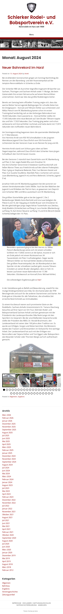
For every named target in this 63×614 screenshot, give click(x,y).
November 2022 (9, 503)
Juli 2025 (5, 435)
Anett (27, 73)
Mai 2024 (6, 473)
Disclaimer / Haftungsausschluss (37, 603)
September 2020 (9, 538)
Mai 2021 (6, 526)
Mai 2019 (6, 558)
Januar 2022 (7, 508)
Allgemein (13, 397)
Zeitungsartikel (8, 594)
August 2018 (7, 564)
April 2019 (6, 561)
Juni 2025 (6, 438)
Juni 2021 (6, 523)
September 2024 (9, 462)
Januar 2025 (7, 453)
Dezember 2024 (8, 456)
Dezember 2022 (8, 500)
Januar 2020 (7, 552)
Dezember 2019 (8, 555)
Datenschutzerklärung (27, 605)
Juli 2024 (5, 467)
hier (39, 280)
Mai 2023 (6, 491)
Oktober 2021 (8, 514)
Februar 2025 (7, 450)
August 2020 (7, 541)
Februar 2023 (7, 497)
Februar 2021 (7, 532)
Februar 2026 (7, 418)
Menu (31, 35)
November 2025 (9, 426)
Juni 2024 (6, 470)
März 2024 (6, 476)
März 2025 (6, 447)
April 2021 (6, 529)
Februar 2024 (7, 479)
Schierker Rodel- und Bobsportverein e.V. (32, 20)
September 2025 (9, 429)
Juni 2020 (6, 546)
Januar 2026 (7, 421)
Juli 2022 (5, 505)
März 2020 (6, 549)
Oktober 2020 (8, 535)
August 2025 (7, 432)
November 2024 (9, 459)
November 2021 (9, 511)
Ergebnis (21, 397)
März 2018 (6, 567)
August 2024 (7, 465)
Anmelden (42, 605)
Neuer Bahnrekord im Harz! (23, 67)
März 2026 (6, 415)
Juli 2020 (5, 544)
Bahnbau (6, 586)
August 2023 (7, 485)
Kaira (36, 611)
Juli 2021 (5, 520)
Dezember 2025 (8, 424)
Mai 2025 (6, 441)
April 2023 (6, 494)
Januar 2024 (7, 482)
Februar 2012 (7, 570)
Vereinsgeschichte (10, 591)
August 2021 (7, 517)
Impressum (16, 603)
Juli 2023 (5, 488)
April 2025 (6, 444)
